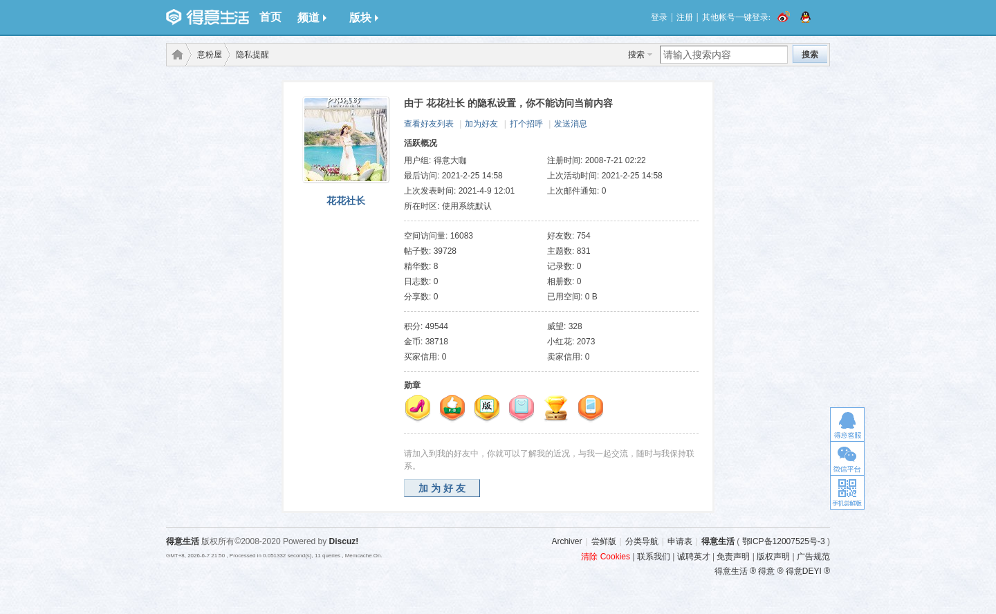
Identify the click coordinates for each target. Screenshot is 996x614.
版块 (363, 18)
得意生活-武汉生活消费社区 (175, 55)
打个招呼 (526, 124)
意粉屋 (209, 54)
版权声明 (773, 556)
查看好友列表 (429, 124)
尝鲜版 (603, 541)
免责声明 (733, 556)
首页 (270, 17)
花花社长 (345, 200)
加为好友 (481, 124)
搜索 (636, 54)
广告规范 (813, 556)
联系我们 (653, 556)
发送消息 (570, 124)
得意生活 (718, 541)
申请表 (679, 541)
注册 (684, 17)
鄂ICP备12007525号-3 (783, 541)
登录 (659, 17)
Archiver (566, 541)
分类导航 (641, 541)
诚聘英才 (693, 556)
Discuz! (344, 541)
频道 (311, 18)
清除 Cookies (605, 556)
